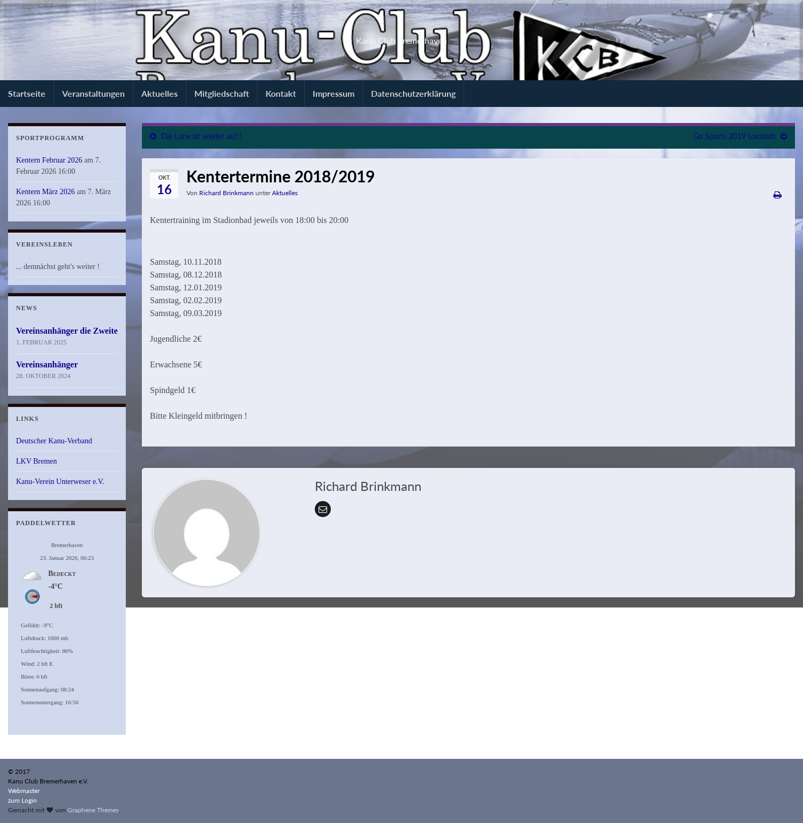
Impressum (333, 93)
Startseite (27, 93)
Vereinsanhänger (47, 364)
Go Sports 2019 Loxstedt (734, 136)
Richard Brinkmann (226, 193)
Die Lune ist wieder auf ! (201, 136)
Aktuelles (159, 93)
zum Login (22, 800)
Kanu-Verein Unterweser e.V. (60, 482)
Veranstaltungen (93, 93)
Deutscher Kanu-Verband (54, 441)
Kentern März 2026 (45, 192)
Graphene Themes (93, 810)
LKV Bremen (36, 461)
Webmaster (24, 791)
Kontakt (281, 93)
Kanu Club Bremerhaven (401, 37)
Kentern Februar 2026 (49, 160)
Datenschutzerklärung (413, 93)
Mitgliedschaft (221, 93)
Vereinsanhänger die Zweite (67, 330)
